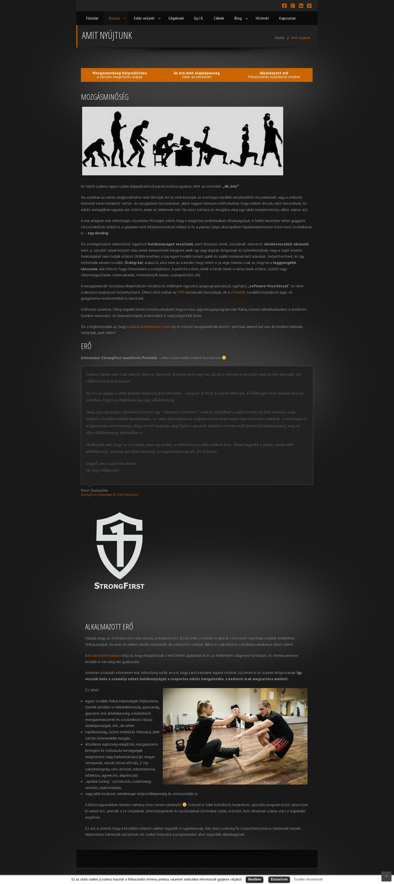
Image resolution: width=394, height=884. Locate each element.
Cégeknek (176, 18)
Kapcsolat (287, 18)
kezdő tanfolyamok (104, 655)
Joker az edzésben (197, 74)
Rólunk (114, 18)
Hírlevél (262, 18)
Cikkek (219, 18)
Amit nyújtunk (300, 37)
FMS (181, 292)
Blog (238, 18)
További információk (308, 879)
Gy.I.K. (199, 18)
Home (279, 37)
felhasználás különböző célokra (274, 74)
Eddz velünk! (144, 18)
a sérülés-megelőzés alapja (119, 74)
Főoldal (92, 18)
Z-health (238, 292)
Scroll (386, 876)
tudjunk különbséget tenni (149, 326)
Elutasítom (279, 879)
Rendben (254, 879)
